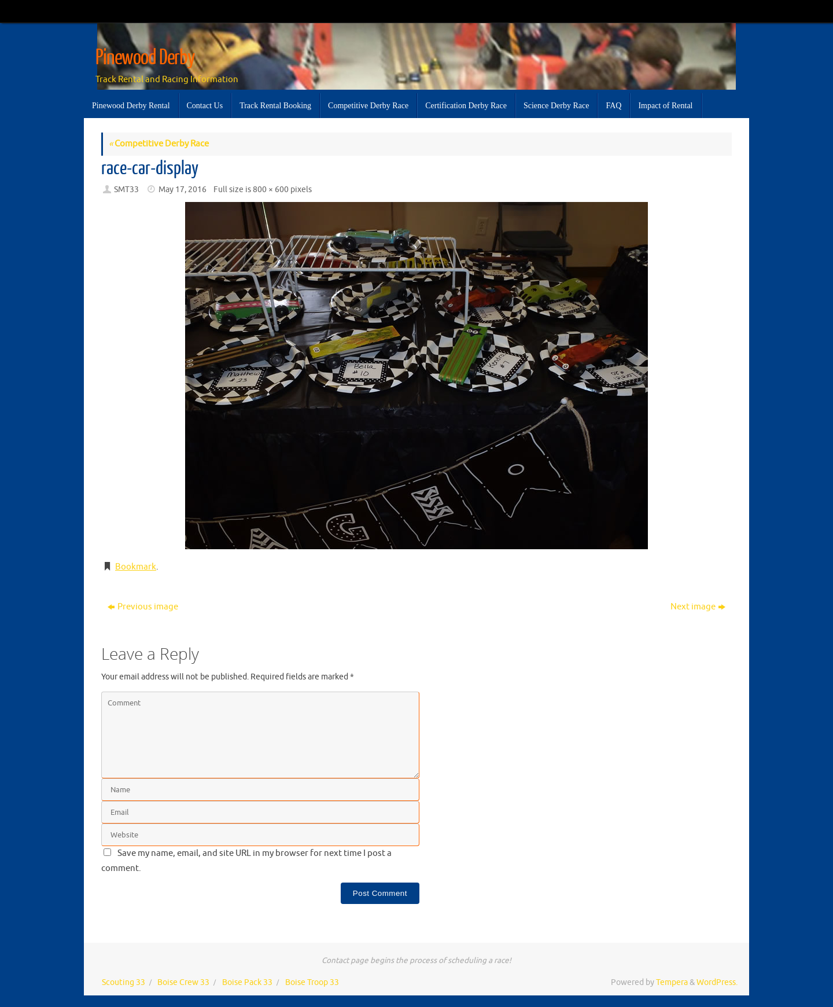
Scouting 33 (123, 982)
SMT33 (126, 189)
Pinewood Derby (145, 57)
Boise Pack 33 (247, 982)
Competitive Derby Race (159, 143)
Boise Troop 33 (312, 982)
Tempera (672, 982)
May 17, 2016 (183, 189)
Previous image (143, 606)
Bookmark (135, 566)
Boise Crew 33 (183, 982)
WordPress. (717, 982)
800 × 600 (271, 189)
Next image (697, 606)
